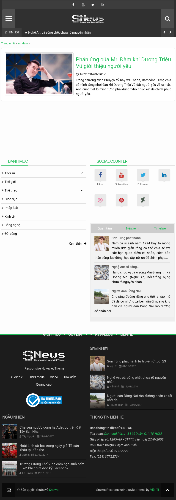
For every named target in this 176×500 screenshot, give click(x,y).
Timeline (160, 228)
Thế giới (10, 182)
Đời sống (11, 233)
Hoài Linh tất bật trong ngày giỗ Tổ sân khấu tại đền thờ (49, 448)
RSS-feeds (104, 334)
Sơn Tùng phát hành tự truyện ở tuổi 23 (136, 361)
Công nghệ (12, 225)
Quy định (76, 334)
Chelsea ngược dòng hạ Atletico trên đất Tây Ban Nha (50, 429)
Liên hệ (126, 334)
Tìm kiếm (69, 377)
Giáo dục (11, 199)
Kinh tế (9, 216)
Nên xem (132, 228)
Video (54, 377)
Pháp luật (11, 208)
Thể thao (11, 190)
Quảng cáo (44, 384)
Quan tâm (105, 228)
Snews (53, 490)
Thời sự (10, 173)
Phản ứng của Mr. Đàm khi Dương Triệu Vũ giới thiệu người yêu (123, 62)
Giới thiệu (51, 334)
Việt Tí (154, 490)
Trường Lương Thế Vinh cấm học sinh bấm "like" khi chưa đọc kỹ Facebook (51, 466)
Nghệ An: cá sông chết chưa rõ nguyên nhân (59, 32)
